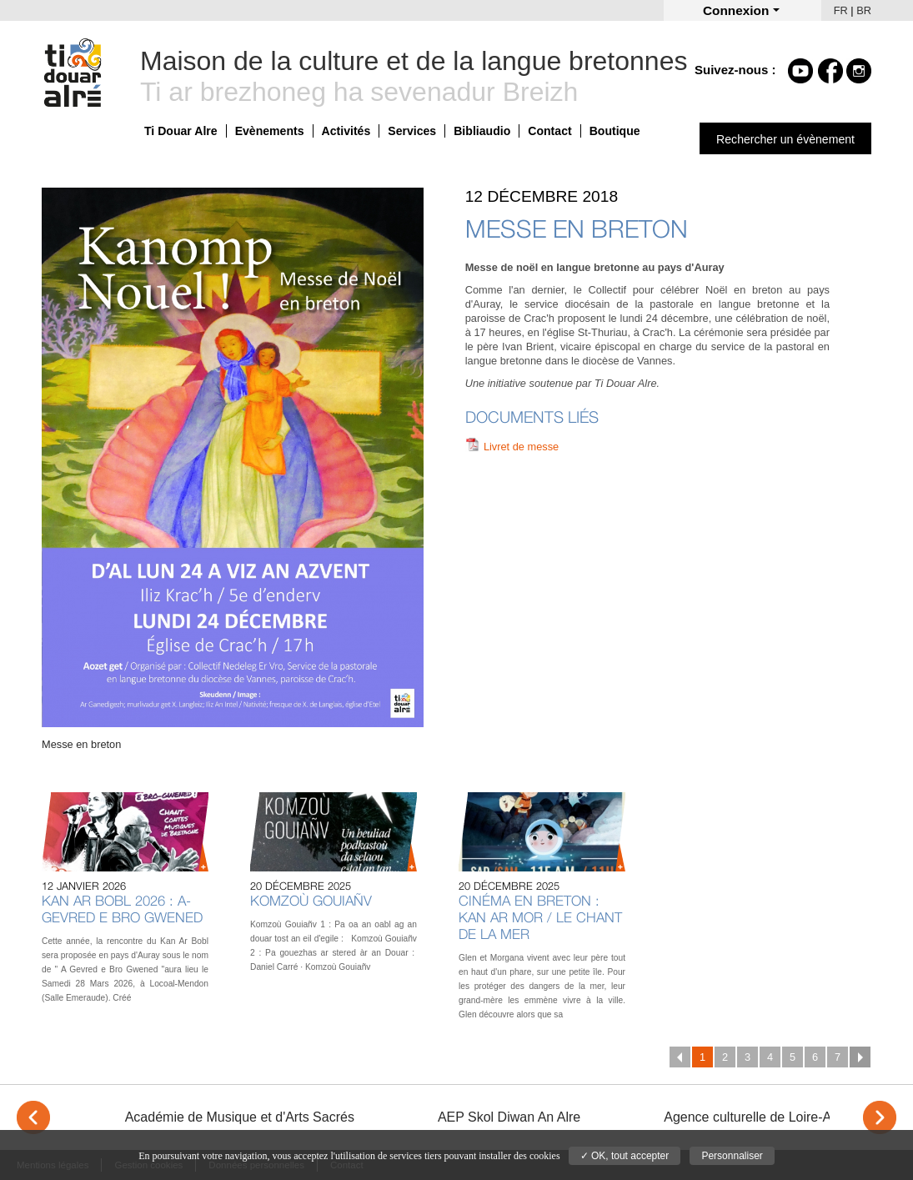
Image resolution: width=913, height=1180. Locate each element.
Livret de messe (521, 446)
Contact (549, 131)
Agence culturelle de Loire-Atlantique (773, 1117)
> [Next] (879, 1117)
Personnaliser (731, 1156)
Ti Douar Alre (181, 131)
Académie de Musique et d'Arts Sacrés (239, 1117)
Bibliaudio (482, 131)
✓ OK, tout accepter (625, 1156)
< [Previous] (33, 1117)
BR (863, 10)
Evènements (269, 131)
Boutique (614, 131)
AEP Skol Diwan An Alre (509, 1117)
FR (841, 10)
